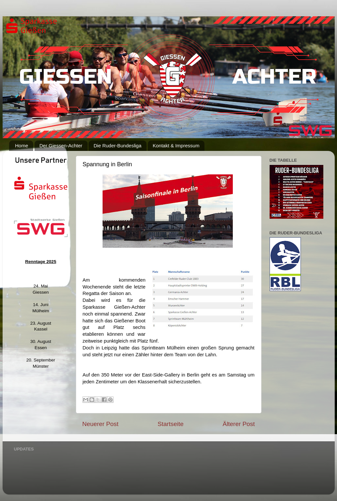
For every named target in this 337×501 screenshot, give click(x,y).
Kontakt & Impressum (176, 145)
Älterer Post (239, 423)
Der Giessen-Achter (60, 145)
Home (21, 145)
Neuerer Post (100, 423)
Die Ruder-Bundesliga (117, 145)
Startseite (171, 423)
